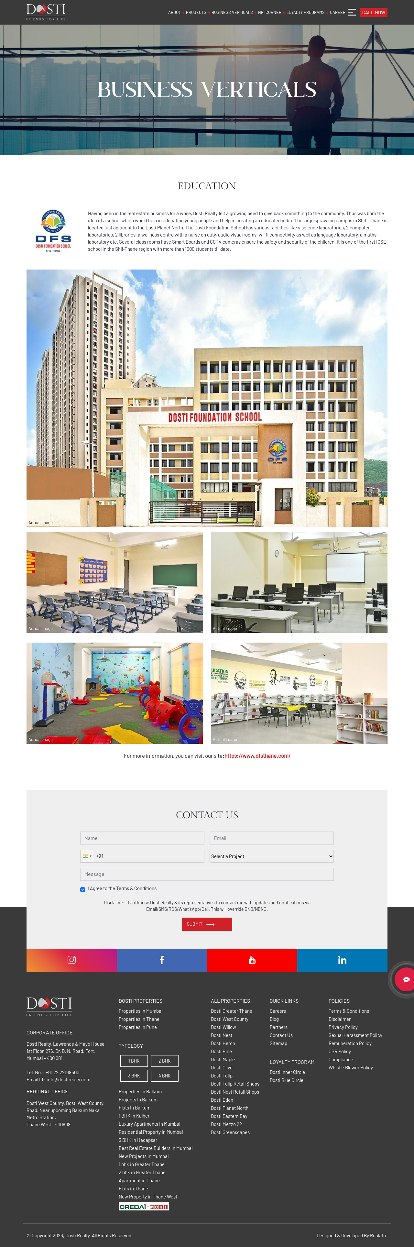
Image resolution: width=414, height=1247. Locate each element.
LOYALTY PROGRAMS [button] (306, 12)
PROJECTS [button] (196, 12)
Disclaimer (340, 1019)
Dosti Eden (222, 1100)
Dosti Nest (221, 1035)
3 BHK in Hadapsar (138, 1140)
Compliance (341, 1059)
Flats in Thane (133, 1188)
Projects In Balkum (138, 1099)
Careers (278, 1011)
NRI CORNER (269, 12)
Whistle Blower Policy (351, 1067)
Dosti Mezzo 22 (226, 1124)
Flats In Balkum (134, 1107)
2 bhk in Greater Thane (142, 1172)
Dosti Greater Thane (231, 1011)
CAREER (337, 12)
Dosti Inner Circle (287, 1072)
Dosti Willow (223, 1027)
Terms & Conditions (349, 1011)
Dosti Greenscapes (230, 1132)
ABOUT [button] (174, 12)
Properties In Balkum (140, 1091)
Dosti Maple (223, 1059)
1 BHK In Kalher (134, 1115)
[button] (87, 856)
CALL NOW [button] (373, 12)
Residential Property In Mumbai (151, 1132)
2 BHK (164, 1061)
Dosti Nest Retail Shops (235, 1091)
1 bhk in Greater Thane (142, 1164)
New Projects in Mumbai (144, 1156)
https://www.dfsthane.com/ (257, 755)
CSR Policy (340, 1051)
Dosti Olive (222, 1067)
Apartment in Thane (139, 1180)
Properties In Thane (139, 1019)
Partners (279, 1027)
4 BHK (164, 1075)
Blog (274, 1019)
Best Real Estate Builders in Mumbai (156, 1148)
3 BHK (134, 1075)
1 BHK (134, 1061)
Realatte (378, 1235)
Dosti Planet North (229, 1108)
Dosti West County (229, 1019)
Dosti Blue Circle (286, 1080)
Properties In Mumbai (141, 1011)
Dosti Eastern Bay (229, 1116)
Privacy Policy (343, 1027)
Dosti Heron (223, 1043)
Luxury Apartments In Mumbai (149, 1123)
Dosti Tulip (222, 1075)
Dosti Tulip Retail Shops (235, 1083)
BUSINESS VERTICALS (232, 12)
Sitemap (278, 1043)
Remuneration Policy (350, 1043)
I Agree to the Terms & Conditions (122, 888)
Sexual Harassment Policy (355, 1035)
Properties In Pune (138, 1027)
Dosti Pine (221, 1051)
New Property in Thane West (148, 1196)
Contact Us (281, 1035)
